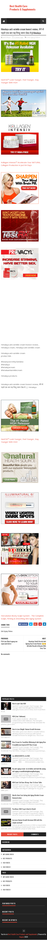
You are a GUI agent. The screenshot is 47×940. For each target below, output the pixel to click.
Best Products (7, 859)
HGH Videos (6, 863)
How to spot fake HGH (19, 703)
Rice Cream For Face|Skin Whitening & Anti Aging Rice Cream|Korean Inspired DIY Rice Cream (29, 743)
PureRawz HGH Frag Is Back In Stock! (24, 809)
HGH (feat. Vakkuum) (18, 716)
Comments (34, 834)
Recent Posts (12, 834)
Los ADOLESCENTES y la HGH (21, 756)
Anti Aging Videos (33, 37)
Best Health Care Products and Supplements (22, 934)
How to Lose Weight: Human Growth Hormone (26, 729)
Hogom (21, 937)
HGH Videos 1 (7, 867)
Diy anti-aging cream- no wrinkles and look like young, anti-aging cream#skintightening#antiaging (29, 770)
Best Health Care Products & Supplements (22, 7)
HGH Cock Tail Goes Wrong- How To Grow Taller (27, 782)
